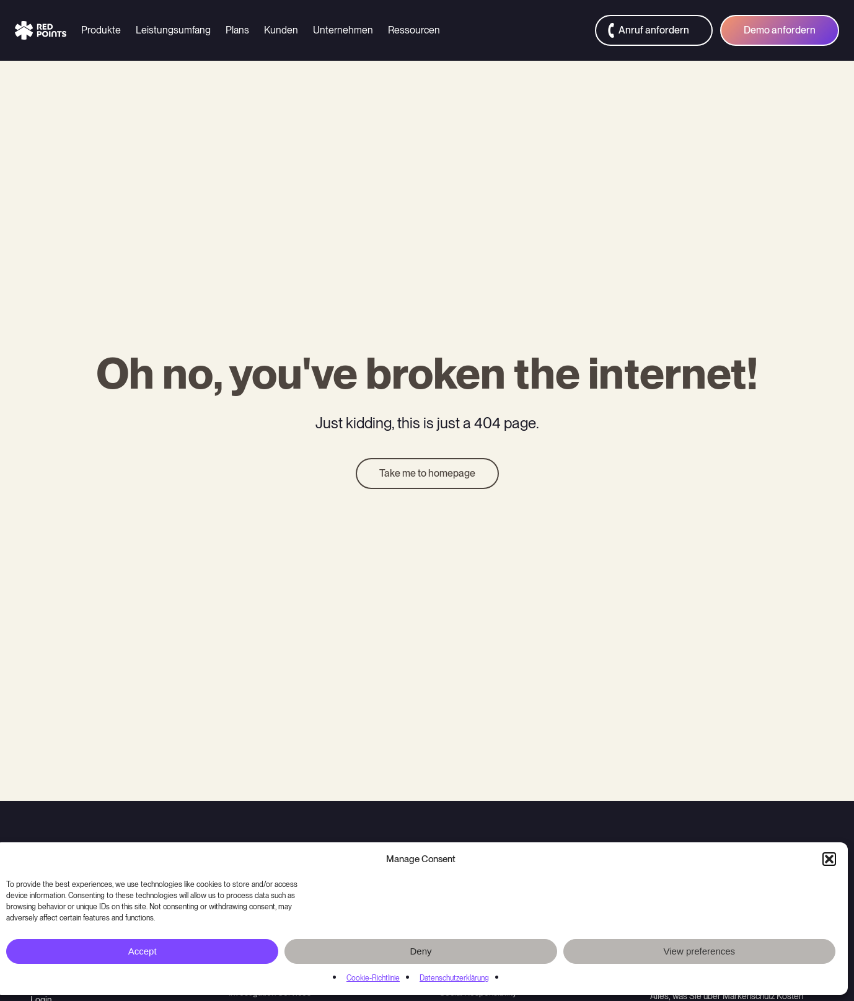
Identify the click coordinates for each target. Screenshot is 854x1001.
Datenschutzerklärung (454, 978)
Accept (142, 951)
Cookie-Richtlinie (373, 978)
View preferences (700, 951)
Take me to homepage (427, 473)
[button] (829, 859)
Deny (420, 951)
